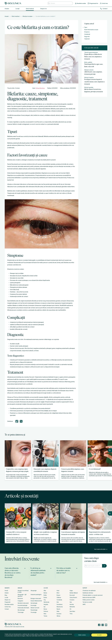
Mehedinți (72, 606)
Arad (58, 590)
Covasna (72, 599)
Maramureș (60, 606)
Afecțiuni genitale (88, 87)
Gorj (71, 602)
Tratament (87, 39)
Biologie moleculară (36, 598)
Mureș (45, 609)
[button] (110, 450)
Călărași (59, 597)
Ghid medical (15, 16)
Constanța (59, 599)
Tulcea (45, 616)
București (72, 595)
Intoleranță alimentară (23, 607)
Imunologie (33, 605)
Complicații (87, 34)
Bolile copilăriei (88, 62)
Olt (70, 609)
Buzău (45, 597)
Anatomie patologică (36, 594)
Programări (7, 602)
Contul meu (8, 606)
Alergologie (34, 590)
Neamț (58, 609)
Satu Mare (72, 611)
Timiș (71, 613)
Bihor (58, 593)
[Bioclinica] (13, 3)
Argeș (71, 590)
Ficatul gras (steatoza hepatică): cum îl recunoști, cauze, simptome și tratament (94, 82)
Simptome (87, 32)
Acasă (6, 16)
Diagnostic (87, 36)
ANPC (84, 604)
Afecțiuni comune (88, 70)
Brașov (58, 595)
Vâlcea (58, 616)
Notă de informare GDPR (89, 597)
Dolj (58, 602)
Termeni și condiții (87, 602)
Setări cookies (82, 635)
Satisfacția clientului (88, 593)
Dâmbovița (46, 602)
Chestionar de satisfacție (89, 590)
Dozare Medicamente (36, 600)
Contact (103, 8)
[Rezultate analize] (80, 3)
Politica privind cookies (88, 599)
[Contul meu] (104, 3)
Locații (6, 597)
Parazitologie (34, 610)
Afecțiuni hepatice (89, 77)
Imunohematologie (22, 605)
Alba (45, 590)
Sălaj (58, 611)
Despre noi (7, 599)
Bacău (45, 593)
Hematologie (34, 603)
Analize (6, 593)
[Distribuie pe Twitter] (21, 421)
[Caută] (104, 566)
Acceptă (99, 635)
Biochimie (20, 598)
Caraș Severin (73, 597)
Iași (44, 606)
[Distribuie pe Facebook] (16, 421)
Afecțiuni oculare (27, 16)
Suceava (59, 613)
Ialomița (72, 604)
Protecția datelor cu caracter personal (92, 595)
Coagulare (20, 600)
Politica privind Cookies (47, 635)
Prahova (46, 611)
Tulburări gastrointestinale (91, 52)
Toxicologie (21, 612)
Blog (6, 595)
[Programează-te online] (93, 3)
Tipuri (85, 27)
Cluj (45, 599)
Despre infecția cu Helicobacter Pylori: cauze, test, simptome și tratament (93, 57)
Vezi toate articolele (100, 549)
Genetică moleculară (23, 603)
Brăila (45, 595)
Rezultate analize (9, 604)
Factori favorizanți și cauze (91, 29)
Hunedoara (59, 604)
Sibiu (45, 613)
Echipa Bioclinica (40, 88)
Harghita (46, 604)
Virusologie (33, 612)
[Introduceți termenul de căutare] (60, 3)
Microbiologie (21, 610)
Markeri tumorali (35, 607)
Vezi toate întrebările (100, 582)
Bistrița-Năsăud (74, 593)
